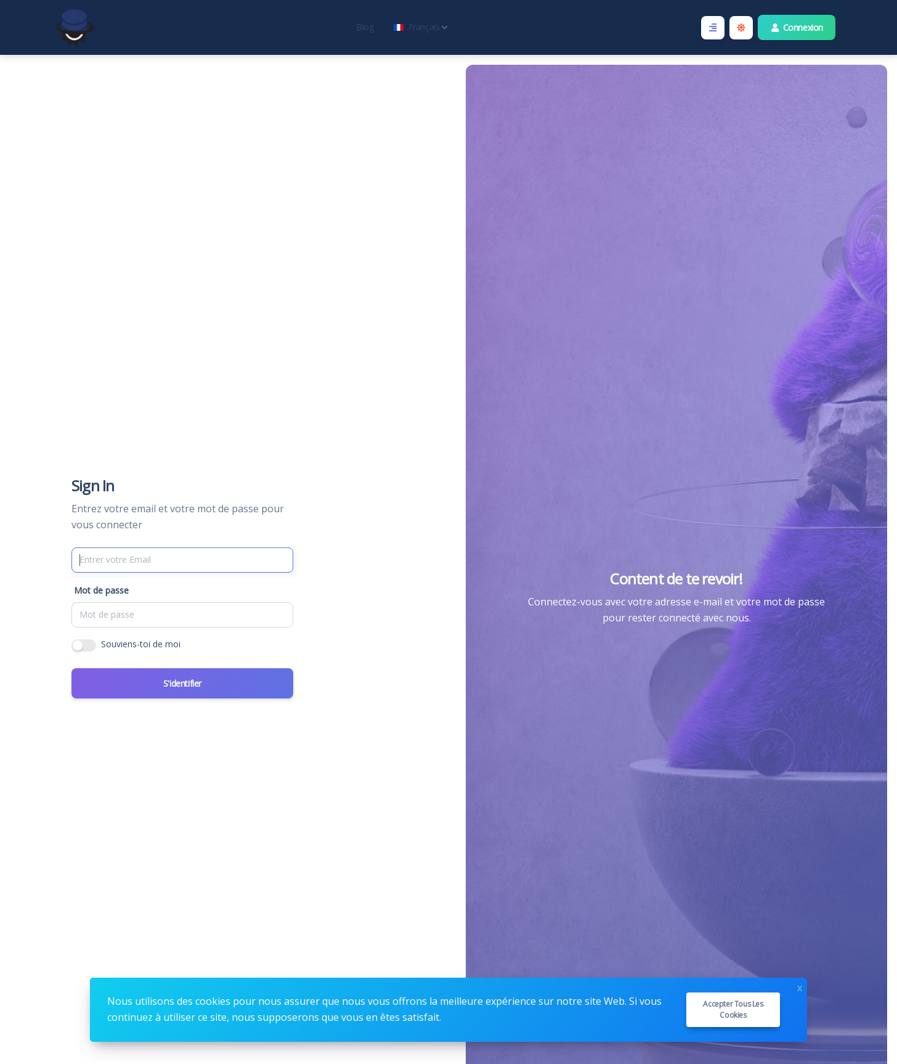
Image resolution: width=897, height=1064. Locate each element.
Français (421, 27)
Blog (364, 27)
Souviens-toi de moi (141, 644)
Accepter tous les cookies (733, 1009)
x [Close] (799, 986)
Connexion (797, 27)
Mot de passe (101, 590)
